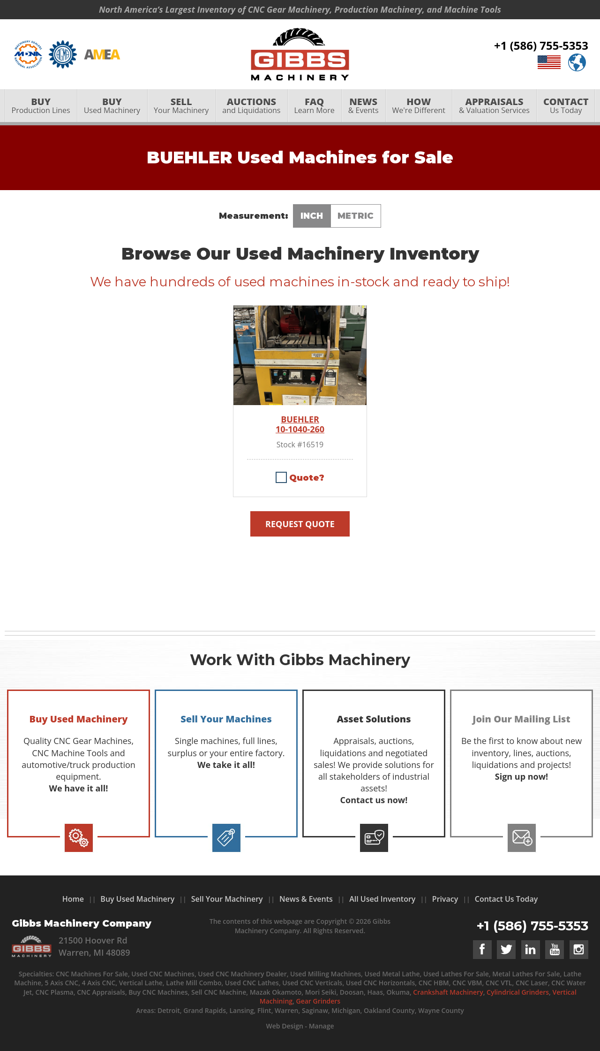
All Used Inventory (382, 899)
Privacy (445, 899)
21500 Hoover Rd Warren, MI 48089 (94, 946)
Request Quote (300, 523)
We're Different (418, 106)
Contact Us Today (506, 899)
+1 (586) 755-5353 (541, 46)
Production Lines (40, 106)
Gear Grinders (318, 1001)
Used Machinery (112, 106)
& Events (363, 106)
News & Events (306, 899)
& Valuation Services (494, 106)
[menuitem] (41, 106)
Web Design (284, 1025)
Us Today (566, 106)
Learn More (314, 106)
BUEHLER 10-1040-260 (300, 424)
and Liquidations (251, 106)
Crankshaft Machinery (448, 992)
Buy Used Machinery (137, 899)
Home (73, 899)
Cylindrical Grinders (518, 992)
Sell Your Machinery (227, 899)
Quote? (306, 478)
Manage (321, 1025)
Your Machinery (181, 106)
